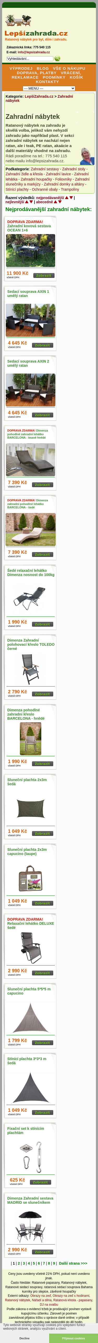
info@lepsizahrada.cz (34, 52)
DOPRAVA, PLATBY (37, 73)
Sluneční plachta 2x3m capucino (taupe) (27, 851)
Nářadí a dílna (41, 1300)
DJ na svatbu (49, 1304)
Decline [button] (25, 1338)
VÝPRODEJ (20, 68)
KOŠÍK (76, 77)
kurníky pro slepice (35, 1291)
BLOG (43, 68)
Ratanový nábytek (73, 1282)
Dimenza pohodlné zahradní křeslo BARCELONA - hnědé (26, 714)
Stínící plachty (17, 189)
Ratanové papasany (46, 1282)
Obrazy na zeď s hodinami (71, 1296)
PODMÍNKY (54, 77)
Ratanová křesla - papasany (72, 1300)
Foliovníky (63, 179)
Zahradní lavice (58, 174)
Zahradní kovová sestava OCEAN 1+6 (29, 226)
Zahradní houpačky (36, 179)
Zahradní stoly (73, 169)
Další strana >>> (73, 1263)
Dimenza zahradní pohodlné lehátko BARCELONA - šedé (27, 504)
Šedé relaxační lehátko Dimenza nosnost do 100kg (30, 572)
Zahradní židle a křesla (24, 174)
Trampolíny (70, 189)
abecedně (44, 202)
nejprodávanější (50, 198)
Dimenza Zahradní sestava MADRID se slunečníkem (30, 1200)
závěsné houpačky (63, 1291)
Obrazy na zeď (40, 1296)
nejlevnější (14, 202)
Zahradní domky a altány (64, 184)
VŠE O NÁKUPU (69, 68)
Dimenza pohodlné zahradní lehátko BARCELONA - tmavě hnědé (27, 434)
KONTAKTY (47, 81)
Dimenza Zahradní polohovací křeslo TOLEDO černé (31, 644)
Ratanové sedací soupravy (23, 1287)
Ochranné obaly (45, 189)
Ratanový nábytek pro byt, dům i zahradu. (36, 39)
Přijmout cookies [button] (73, 1338)
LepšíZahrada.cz (39, 96)
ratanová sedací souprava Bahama (68, 1287)
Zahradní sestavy (45, 169)
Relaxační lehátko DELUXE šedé (30, 923)
